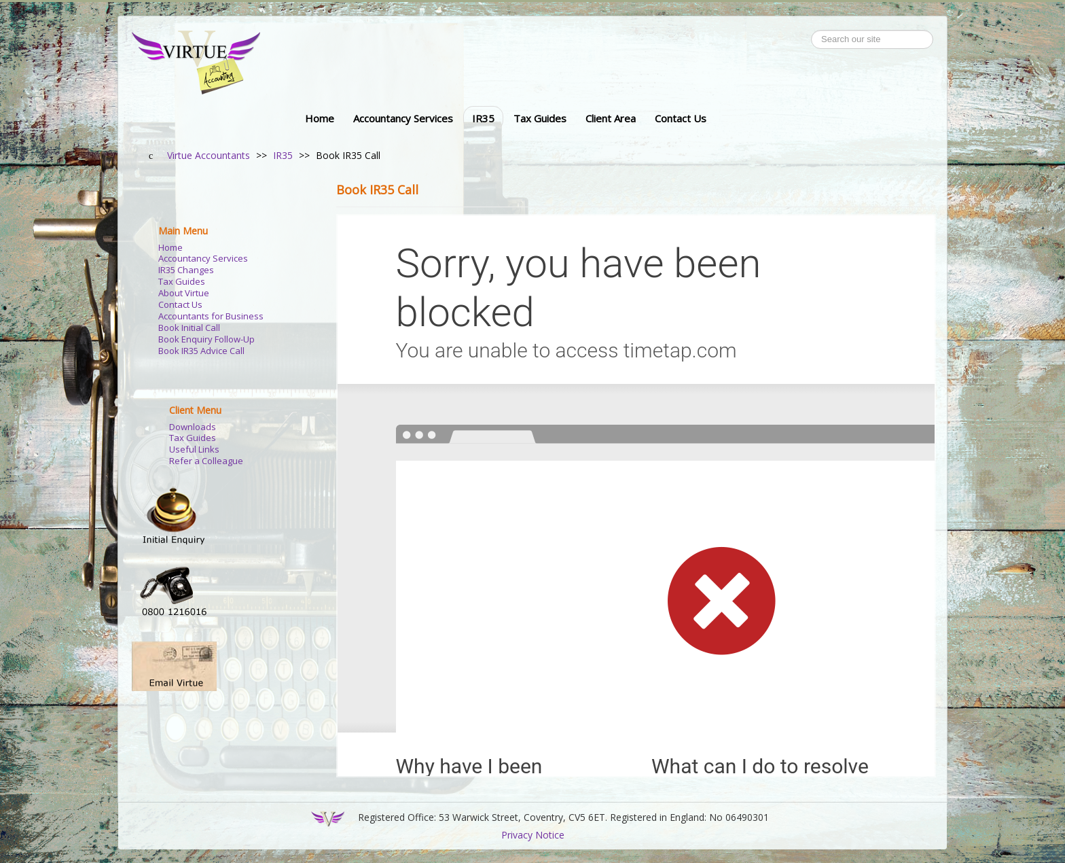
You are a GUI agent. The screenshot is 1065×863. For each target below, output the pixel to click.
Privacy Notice (532, 834)
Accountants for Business (211, 316)
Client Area (610, 118)
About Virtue (183, 293)
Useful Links (194, 449)
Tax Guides (539, 118)
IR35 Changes (186, 270)
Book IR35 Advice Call (201, 351)
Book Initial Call (189, 328)
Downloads (192, 427)
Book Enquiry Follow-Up (206, 339)
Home (319, 118)
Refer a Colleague (206, 461)
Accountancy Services (403, 118)
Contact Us (680, 118)
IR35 (483, 118)
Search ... (811, 30)
